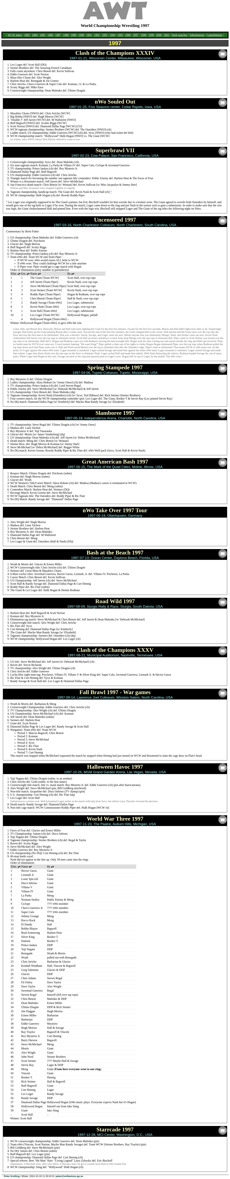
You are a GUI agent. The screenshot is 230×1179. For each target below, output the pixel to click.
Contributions (214, 34)
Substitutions (196, 34)
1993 (104, 34)
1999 (151, 34)
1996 (128, 34)
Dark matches (179, 34)
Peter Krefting (12, 1176)
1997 (136, 34)
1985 (42, 34)
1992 (97, 34)
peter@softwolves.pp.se (69, 1176)
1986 (50, 34)
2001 (167, 34)
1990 (81, 34)
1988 (66, 34)
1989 (73, 34)
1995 (120, 34)
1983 (27, 34)
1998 (143, 34)
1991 (89, 34)
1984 (35, 34)
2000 (159, 34)
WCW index (15, 34)
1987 (58, 34)
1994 (112, 34)
